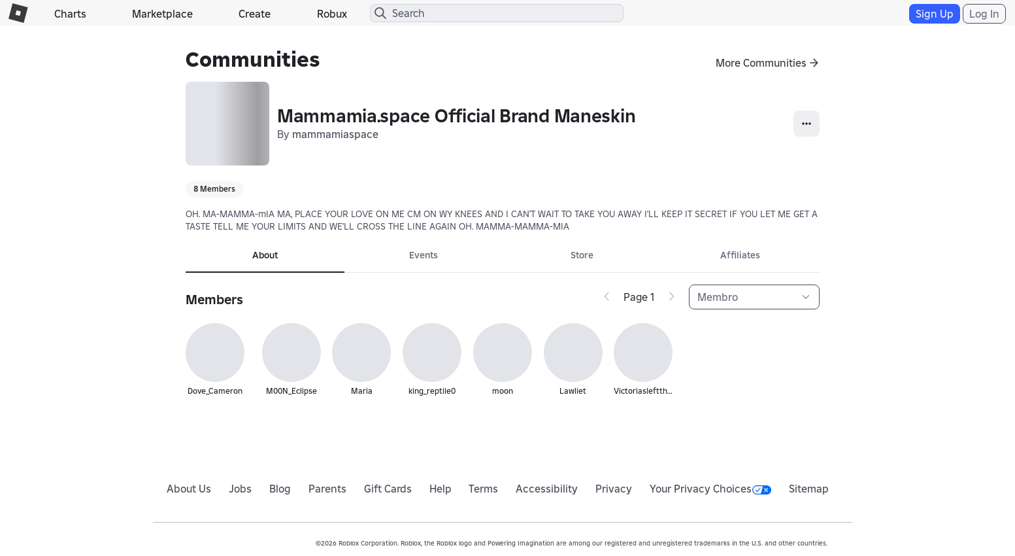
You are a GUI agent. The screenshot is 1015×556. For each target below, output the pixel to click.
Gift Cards (388, 488)
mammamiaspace (335, 134)
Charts (70, 13)
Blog (280, 488)
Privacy (613, 488)
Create (255, 13)
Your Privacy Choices (710, 488)
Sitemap (809, 488)
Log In (984, 13)
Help (440, 488)
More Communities (761, 63)
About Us (189, 488)
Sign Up (935, 13)
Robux (332, 13)
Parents (327, 488)
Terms (483, 488)
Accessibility (547, 488)
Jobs (240, 488)
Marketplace (162, 13)
